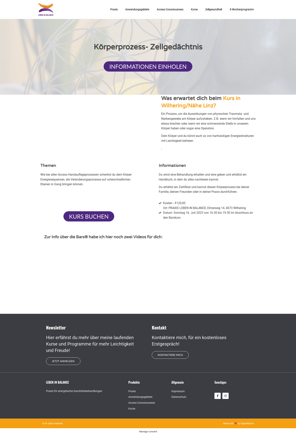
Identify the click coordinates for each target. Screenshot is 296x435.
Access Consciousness (170, 9)
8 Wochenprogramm (242, 9)
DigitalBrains (247, 423)
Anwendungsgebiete (137, 9)
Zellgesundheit (213, 9)
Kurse (194, 9)
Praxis (114, 9)
